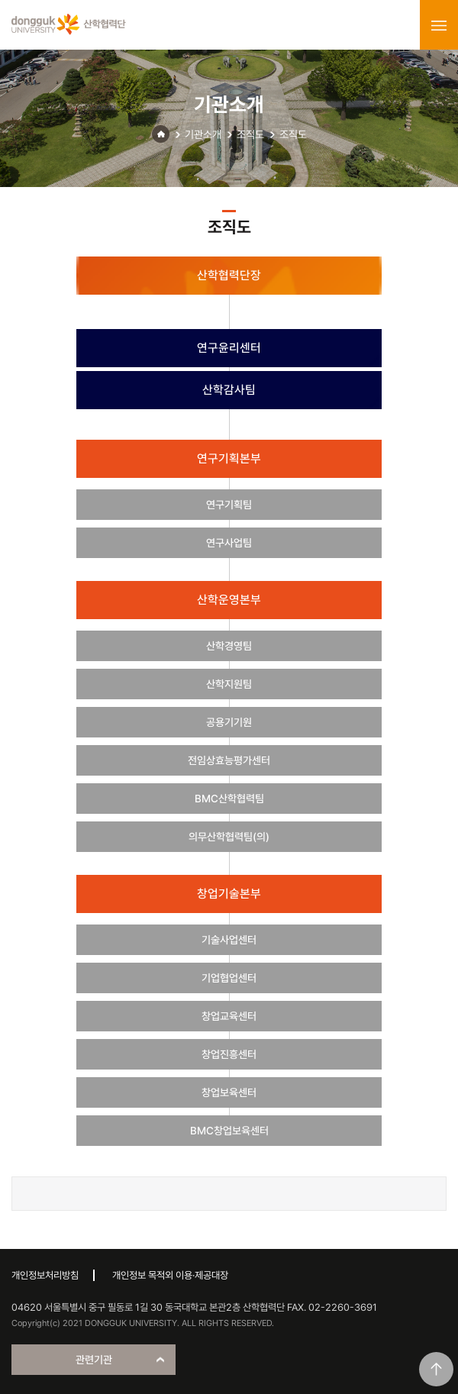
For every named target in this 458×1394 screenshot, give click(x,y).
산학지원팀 (229, 684)
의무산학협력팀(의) (229, 837)
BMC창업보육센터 (229, 1131)
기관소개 (203, 134)
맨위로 (436, 1369)
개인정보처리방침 (45, 1275)
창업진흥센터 (229, 1054)
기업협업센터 (229, 978)
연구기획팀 (229, 505)
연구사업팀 (229, 543)
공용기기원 (229, 722)
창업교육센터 (229, 1016)
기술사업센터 (229, 940)
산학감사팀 (229, 389)
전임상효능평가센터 (229, 760)
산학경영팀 (229, 646)
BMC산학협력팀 (229, 798)
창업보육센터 (229, 1092)
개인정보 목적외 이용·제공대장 (170, 1275)
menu (439, 25)
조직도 (250, 134)
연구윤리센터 (229, 347)
